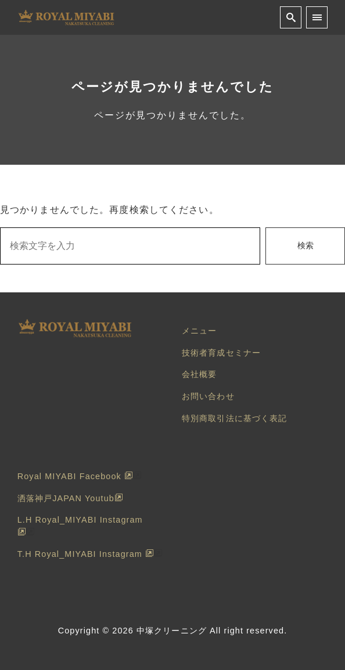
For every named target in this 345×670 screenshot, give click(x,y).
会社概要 (199, 374)
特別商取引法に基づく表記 (234, 418)
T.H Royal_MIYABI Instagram (85, 554)
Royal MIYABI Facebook (75, 476)
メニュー (199, 330)
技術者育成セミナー (221, 352)
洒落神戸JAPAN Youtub (70, 498)
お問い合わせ (208, 396)
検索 (305, 245)
